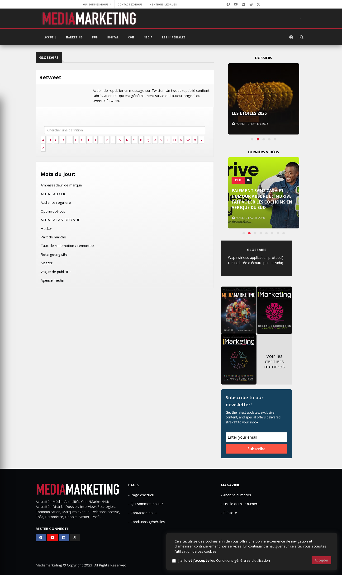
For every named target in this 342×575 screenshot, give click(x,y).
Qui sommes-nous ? (222, 565)
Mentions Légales (290, 565)
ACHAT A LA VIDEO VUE (60, 219)
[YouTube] (235, 4)
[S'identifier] (291, 37)
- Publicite (229, 512)
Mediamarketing (49, 565)
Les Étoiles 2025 (249, 113)
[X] (258, 4)
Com (131, 37)
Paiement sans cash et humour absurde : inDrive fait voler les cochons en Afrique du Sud (262, 199)
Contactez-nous (257, 565)
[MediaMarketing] (89, 18)
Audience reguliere (56, 202)
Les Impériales (174, 37)
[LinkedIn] (243, 4)
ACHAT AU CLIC (53, 193)
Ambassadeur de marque (61, 185)
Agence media (52, 280)
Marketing (74, 37)
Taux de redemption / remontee (67, 245)
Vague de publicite (56, 271)
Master (46, 262)
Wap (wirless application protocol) (255, 257)
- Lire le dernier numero (240, 503)
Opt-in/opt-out (53, 211)
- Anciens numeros (236, 494)
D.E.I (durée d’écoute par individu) (255, 262)
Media (148, 37)
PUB (95, 37)
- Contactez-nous (142, 512)
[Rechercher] (301, 37)
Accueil (50, 37)
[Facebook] (228, 4)
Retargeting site (54, 254)
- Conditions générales (146, 521)
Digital (113, 37)
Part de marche (53, 237)
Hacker (46, 228)
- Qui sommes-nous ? (145, 503)
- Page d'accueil (141, 494)
